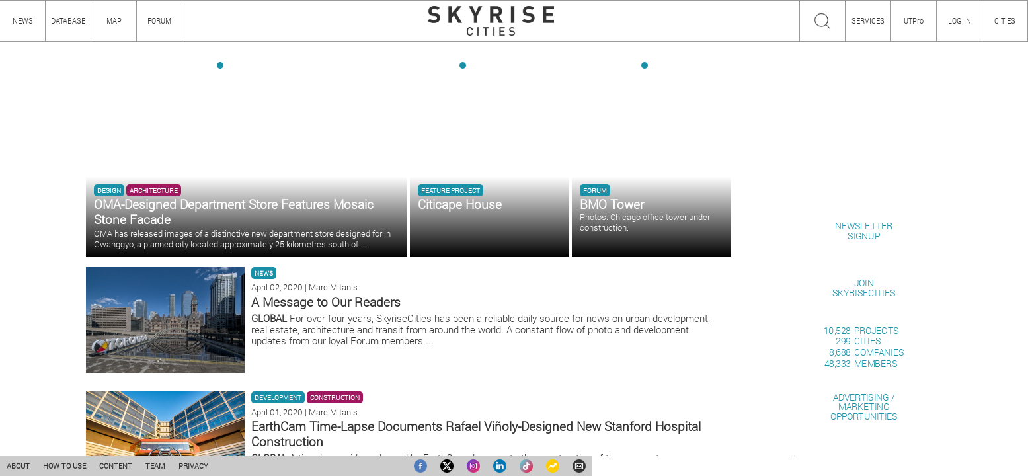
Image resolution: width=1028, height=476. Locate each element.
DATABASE (68, 20)
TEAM (155, 466)
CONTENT (115, 466)
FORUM (159, 20)
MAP (114, 20)
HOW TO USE (64, 466)
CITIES (1004, 20)
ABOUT (18, 466)
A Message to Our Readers (326, 302)
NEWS (264, 273)
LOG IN (959, 20)
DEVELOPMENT (278, 397)
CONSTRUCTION (335, 397)
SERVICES (868, 20)
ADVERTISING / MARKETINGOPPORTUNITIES (864, 406)
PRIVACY (193, 466)
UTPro (914, 20)
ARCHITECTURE (154, 190)
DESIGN (109, 190)
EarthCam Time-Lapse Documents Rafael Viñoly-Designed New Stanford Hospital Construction (476, 434)
